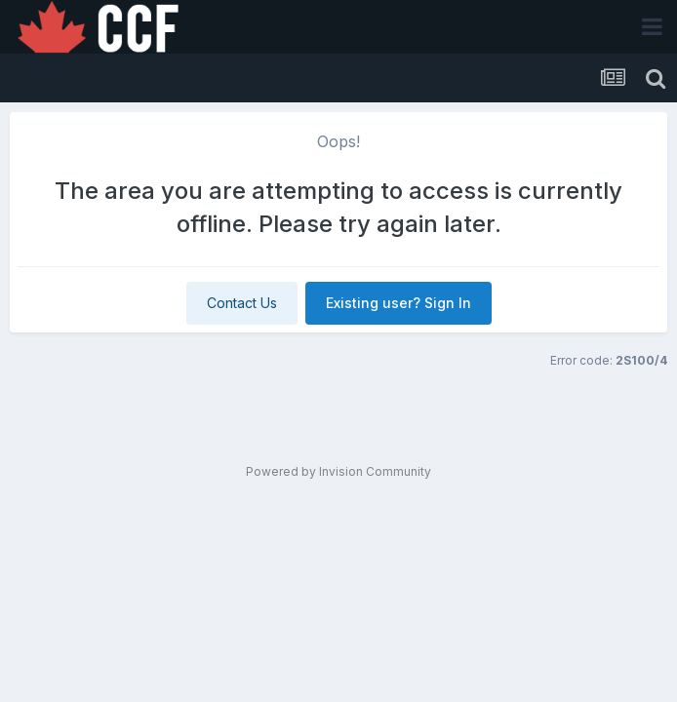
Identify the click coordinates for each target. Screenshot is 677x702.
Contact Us (242, 302)
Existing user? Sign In (398, 302)
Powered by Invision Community (338, 471)
